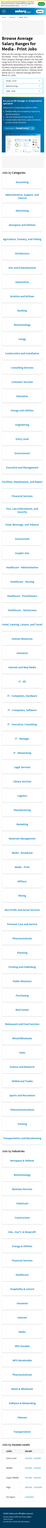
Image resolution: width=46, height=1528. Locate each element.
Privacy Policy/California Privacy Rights (17, 1517)
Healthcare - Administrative (22, 567)
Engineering (22, 424)
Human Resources (22, 638)
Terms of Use (8, 1519)
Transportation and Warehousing (22, 1138)
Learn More (24, 6)
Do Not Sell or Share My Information (16, 1521)
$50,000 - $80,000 (33, 1477)
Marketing (22, 824)
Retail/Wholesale (22, 1038)
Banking (22, 310)
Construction (22, 1217)
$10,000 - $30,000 (33, 1458)
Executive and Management (22, 467)
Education (22, 396)
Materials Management (22, 838)
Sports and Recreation (22, 1095)
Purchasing (22, 995)
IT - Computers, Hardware (22, 696)
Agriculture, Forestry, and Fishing (22, 239)
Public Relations (22, 981)
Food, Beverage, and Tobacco (22, 524)
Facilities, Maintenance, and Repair (22, 481)
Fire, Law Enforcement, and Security (22, 510)
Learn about (19, 128)
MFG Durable (22, 1346)
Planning (22, 952)
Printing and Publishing (22, 967)
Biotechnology (22, 324)
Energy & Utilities (22, 1246)
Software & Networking (22, 1403)
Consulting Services (22, 367)
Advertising (22, 210)
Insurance (22, 653)
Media (22, 1332)
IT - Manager (22, 738)
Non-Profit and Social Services (22, 910)
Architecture (22, 253)
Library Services (22, 781)
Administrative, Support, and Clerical (22, 196)
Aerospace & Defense (22, 1160)
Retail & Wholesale (22, 1389)
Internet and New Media (22, 667)
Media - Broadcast (22, 852)
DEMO (39, 11)
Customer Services (22, 382)
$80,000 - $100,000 (33, 1487)
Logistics (22, 795)
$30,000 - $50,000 (33, 1467)
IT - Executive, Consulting (22, 724)
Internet (22, 1317)
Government (22, 539)
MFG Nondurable (22, 1360)
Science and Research (22, 1067)
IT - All (22, 681)
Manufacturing (22, 810)
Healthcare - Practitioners (22, 596)
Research (12, 17)
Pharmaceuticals (22, 938)
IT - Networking (22, 753)
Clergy (22, 339)
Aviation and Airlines (22, 296)
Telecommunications (22, 1109)
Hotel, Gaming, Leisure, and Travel (22, 624)
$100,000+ (29, 1497)
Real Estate (22, 1009)
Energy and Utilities (22, 410)
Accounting (22, 182)
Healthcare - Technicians (22, 610)
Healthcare (22, 1274)
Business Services (22, 1189)
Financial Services (22, 496)
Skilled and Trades (22, 1081)
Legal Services (22, 767)
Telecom (22, 1417)
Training (22, 1124)
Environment (22, 453)
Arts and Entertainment (22, 267)
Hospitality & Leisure (22, 1289)
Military (22, 881)
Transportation (22, 1431)
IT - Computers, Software (22, 710)
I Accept (41, 4)
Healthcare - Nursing (22, 581)
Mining (22, 895)
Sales (22, 1052)
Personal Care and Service (22, 924)
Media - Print (22, 867)
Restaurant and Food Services (22, 1024)
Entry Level (22, 439)
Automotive (22, 282)
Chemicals (22, 1203)
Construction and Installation (22, 353)
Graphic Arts (22, 553)
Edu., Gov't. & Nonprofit (22, 1232)
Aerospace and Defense (22, 225)
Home (4, 17)
